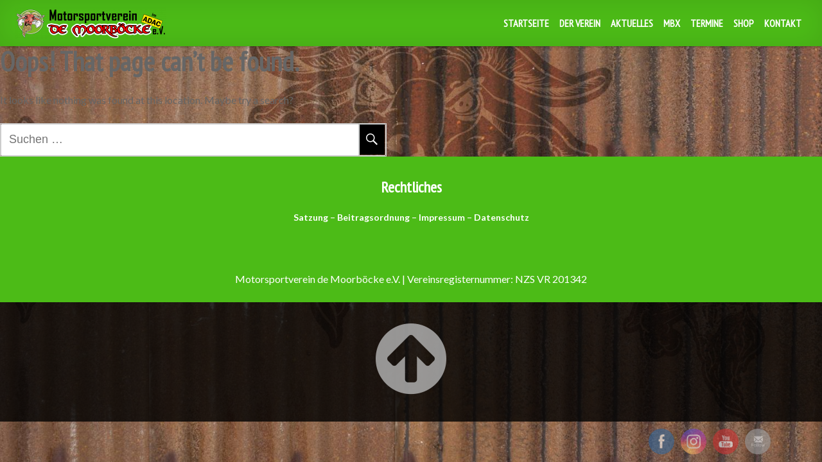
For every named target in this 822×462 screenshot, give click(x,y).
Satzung (310, 217)
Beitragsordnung (373, 217)
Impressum (442, 217)
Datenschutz (501, 217)
